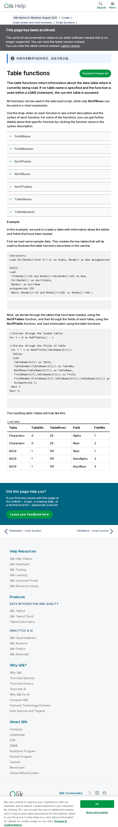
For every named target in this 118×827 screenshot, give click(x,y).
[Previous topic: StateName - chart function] (30, 531)
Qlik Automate (19, 654)
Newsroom (17, 767)
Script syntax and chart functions (32, 22)
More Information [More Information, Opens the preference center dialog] (97, 812)
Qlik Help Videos (21, 558)
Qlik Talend (17, 610)
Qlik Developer (20, 564)
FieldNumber (24, 149)
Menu (112, 7)
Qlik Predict (17, 648)
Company (16, 729)
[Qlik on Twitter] (90, 793)
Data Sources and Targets (27, 711)
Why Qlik (15, 672)
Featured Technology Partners (30, 705)
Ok (97, 804)
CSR (12, 740)
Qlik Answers (18, 643)
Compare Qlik (19, 700)
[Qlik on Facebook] (104, 793)
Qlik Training (18, 569)
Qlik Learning (18, 575)
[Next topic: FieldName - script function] (87, 531)
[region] (59, 811)
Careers (15, 762)
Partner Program (21, 756)
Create (66, 17)
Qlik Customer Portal (24, 580)
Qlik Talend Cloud (21, 616)
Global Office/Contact (24, 773)
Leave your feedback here (29, 514)
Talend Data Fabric (22, 621)
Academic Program (23, 751)
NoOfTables (23, 187)
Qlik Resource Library (24, 586)
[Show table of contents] (8, 17)
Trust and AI (18, 689)
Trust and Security (22, 678)
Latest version (70, 46)
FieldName (22, 136)
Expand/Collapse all (95, 73)
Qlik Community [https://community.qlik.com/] (70, 793)
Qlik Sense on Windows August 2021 (35, 17)
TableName (23, 199)
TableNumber (25, 212)
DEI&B (14, 745)
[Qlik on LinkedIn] (97, 793)
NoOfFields (23, 161)
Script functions (65, 22)
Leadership (17, 734)
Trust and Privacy (21, 683)
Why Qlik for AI (19, 694)
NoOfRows (22, 174)
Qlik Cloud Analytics (23, 637)
